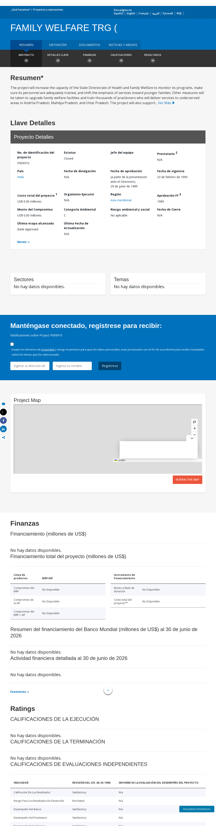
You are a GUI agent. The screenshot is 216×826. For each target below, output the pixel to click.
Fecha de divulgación (80, 171)
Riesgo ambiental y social (130, 209)
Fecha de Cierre (169, 209)
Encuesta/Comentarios (196, 809)
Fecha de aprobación (126, 171)
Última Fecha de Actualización (76, 225)
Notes (22, 242)
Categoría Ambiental (80, 209)
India (20, 177)
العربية (155, 13)
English (131, 13)
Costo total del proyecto (37, 194)
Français (144, 13)
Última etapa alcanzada (35, 223)
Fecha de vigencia (170, 171)
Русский (168, 13)
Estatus (70, 152)
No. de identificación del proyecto (35, 154)
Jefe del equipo (122, 152)
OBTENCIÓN (58, 45)
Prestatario (167, 153)
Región (116, 194)
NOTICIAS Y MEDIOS (123, 45)
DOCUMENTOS (89, 45)
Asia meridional (121, 200)
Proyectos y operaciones (48, 9)
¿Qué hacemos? (20, 9)
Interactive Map (187, 479)
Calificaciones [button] (121, 58)
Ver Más (166, 103)
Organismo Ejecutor (79, 194)
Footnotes (18, 692)
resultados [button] (152, 58)
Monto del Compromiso (35, 209)
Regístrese (110, 366)
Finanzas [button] (89, 58)
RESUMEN (26, 45)
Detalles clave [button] (57, 58)
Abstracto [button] (26, 58)
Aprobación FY (169, 194)
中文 (179, 13)
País (20, 171)
